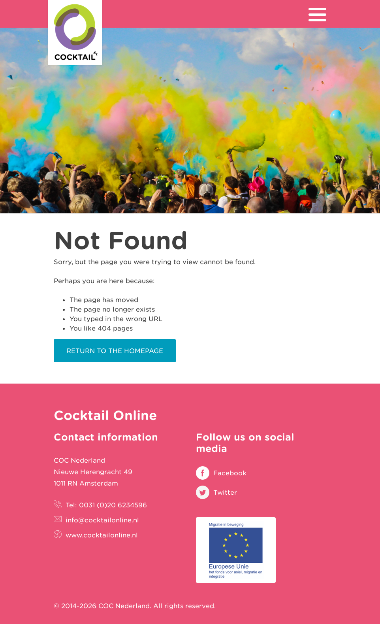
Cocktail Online (75, 32)
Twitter (225, 492)
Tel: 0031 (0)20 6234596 (106, 505)
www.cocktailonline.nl (102, 535)
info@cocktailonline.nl (102, 520)
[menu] (317, 14)
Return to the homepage (114, 351)
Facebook (229, 473)
